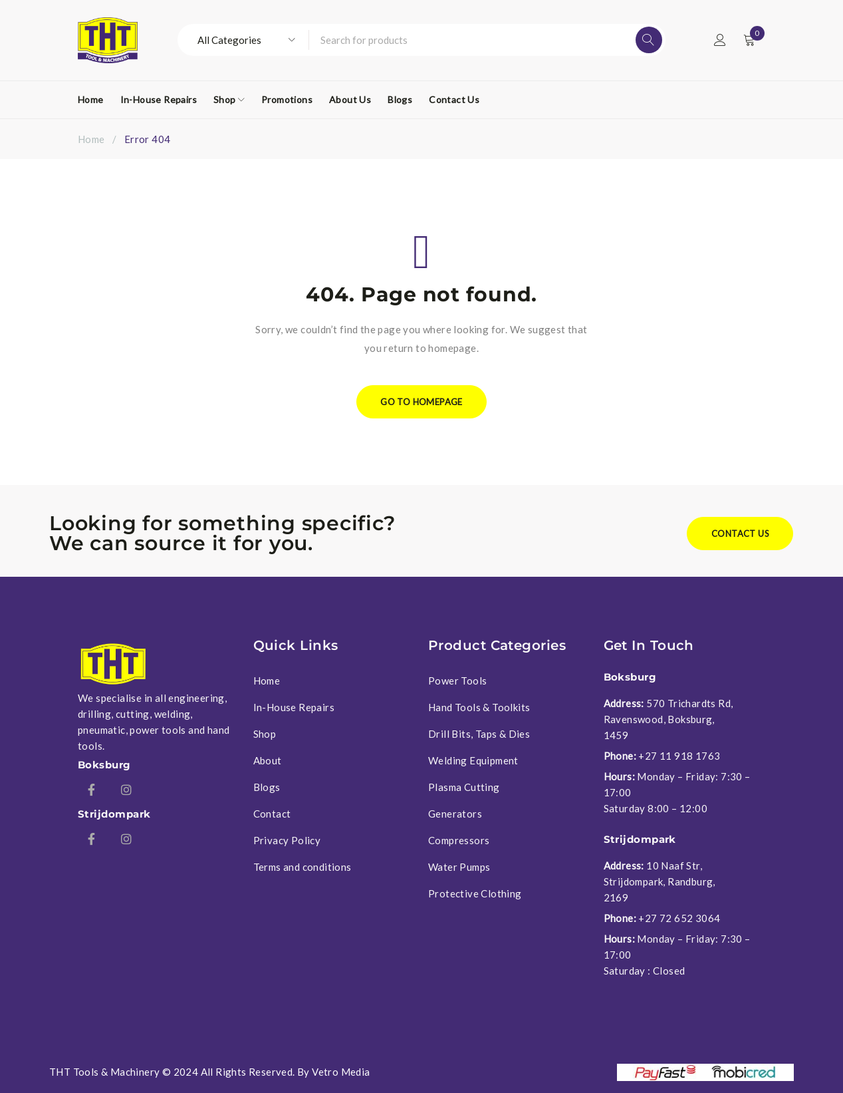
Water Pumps (459, 867)
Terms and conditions (302, 867)
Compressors (458, 840)
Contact (272, 814)
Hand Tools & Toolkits (479, 707)
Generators (455, 814)
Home (91, 139)
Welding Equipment (473, 760)
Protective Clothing (475, 893)
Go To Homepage (421, 401)
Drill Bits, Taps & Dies (479, 734)
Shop (265, 734)
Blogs (267, 787)
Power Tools (457, 681)
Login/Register (720, 40)
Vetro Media (341, 1072)
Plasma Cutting (464, 787)
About (267, 760)
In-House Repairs (293, 707)
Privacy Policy (287, 840)
